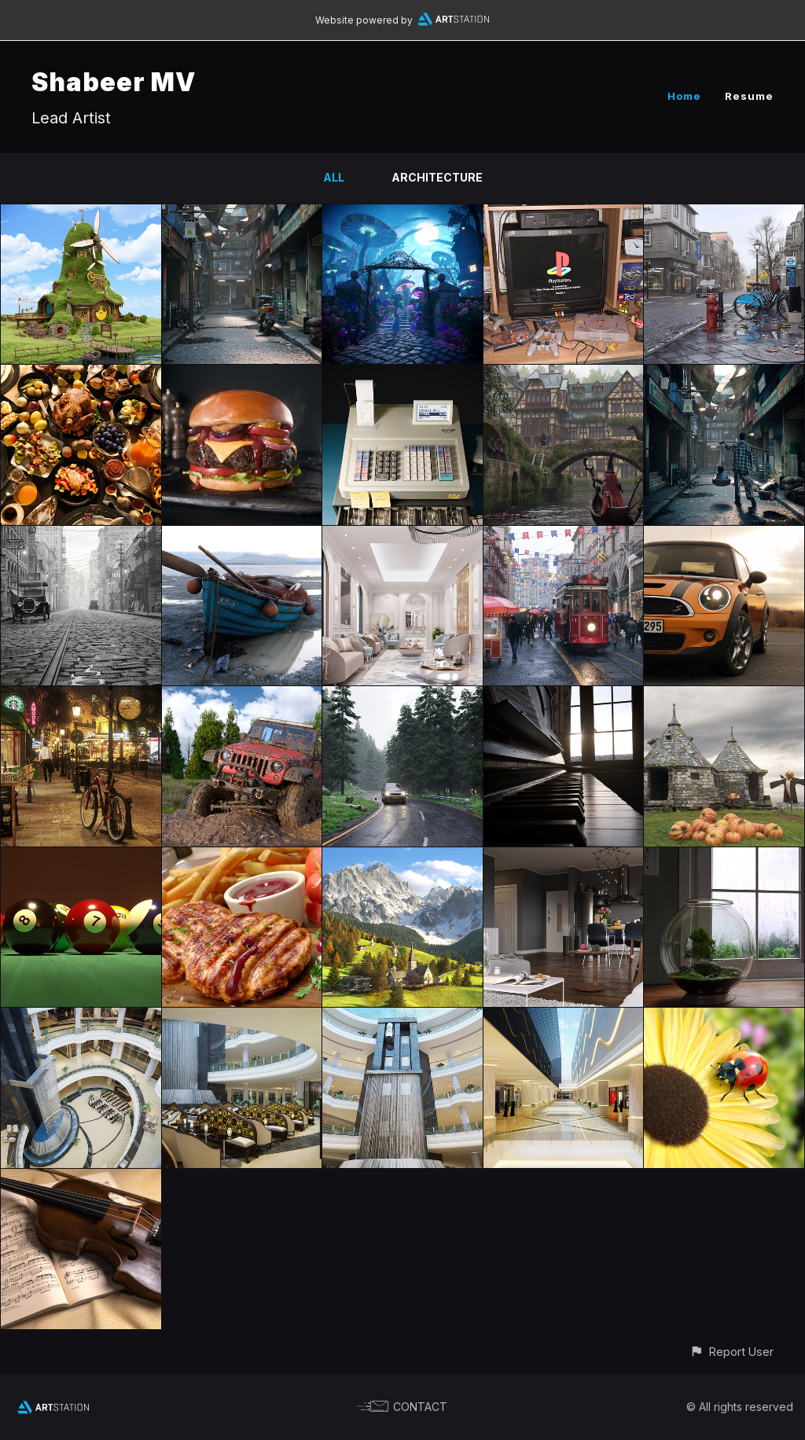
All (333, 177)
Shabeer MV (113, 82)
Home (684, 96)
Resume (749, 96)
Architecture (437, 177)
